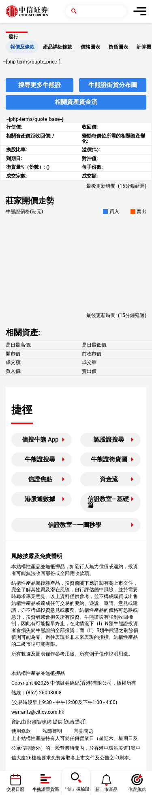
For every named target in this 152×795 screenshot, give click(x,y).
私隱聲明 (52, 731)
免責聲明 (74, 722)
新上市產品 (106, 789)
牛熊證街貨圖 (109, 459)
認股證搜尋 (109, 439)
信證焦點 (40, 479)
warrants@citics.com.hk (37, 712)
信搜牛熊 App (40, 439)
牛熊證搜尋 (40, 459)
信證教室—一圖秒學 (74, 525)
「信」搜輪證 (76, 789)
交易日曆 (15, 789)
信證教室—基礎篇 (108, 502)
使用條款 (21, 731)
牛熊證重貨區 (45, 789)
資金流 (109, 479)
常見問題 (83, 731)
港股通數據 (40, 499)
